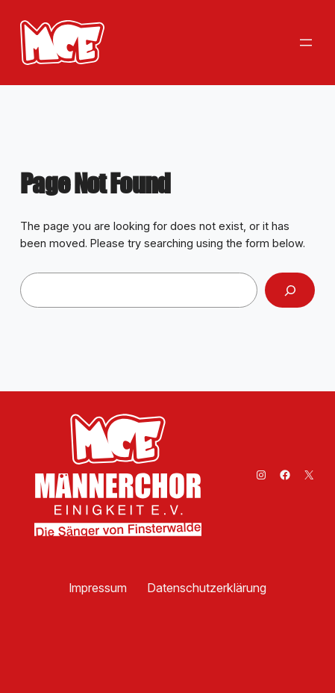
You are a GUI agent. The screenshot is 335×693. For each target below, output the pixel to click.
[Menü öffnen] (306, 43)
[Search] (290, 290)
